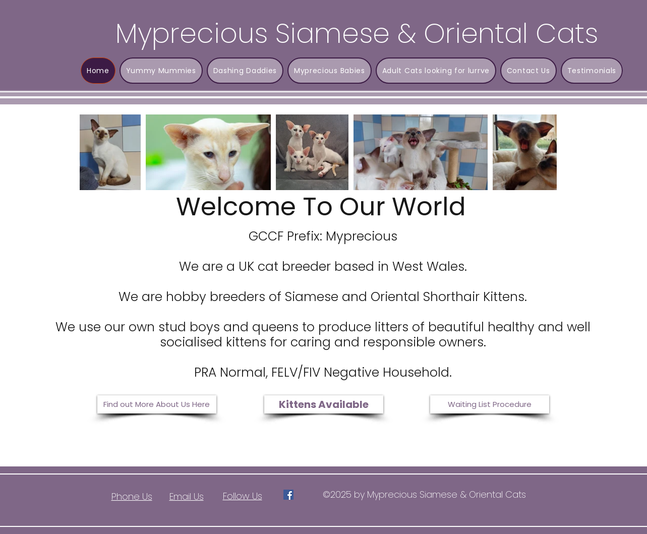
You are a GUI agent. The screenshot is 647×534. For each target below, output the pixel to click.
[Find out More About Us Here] (156, 404)
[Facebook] (288, 495)
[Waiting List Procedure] (489, 404)
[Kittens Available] (323, 404)
